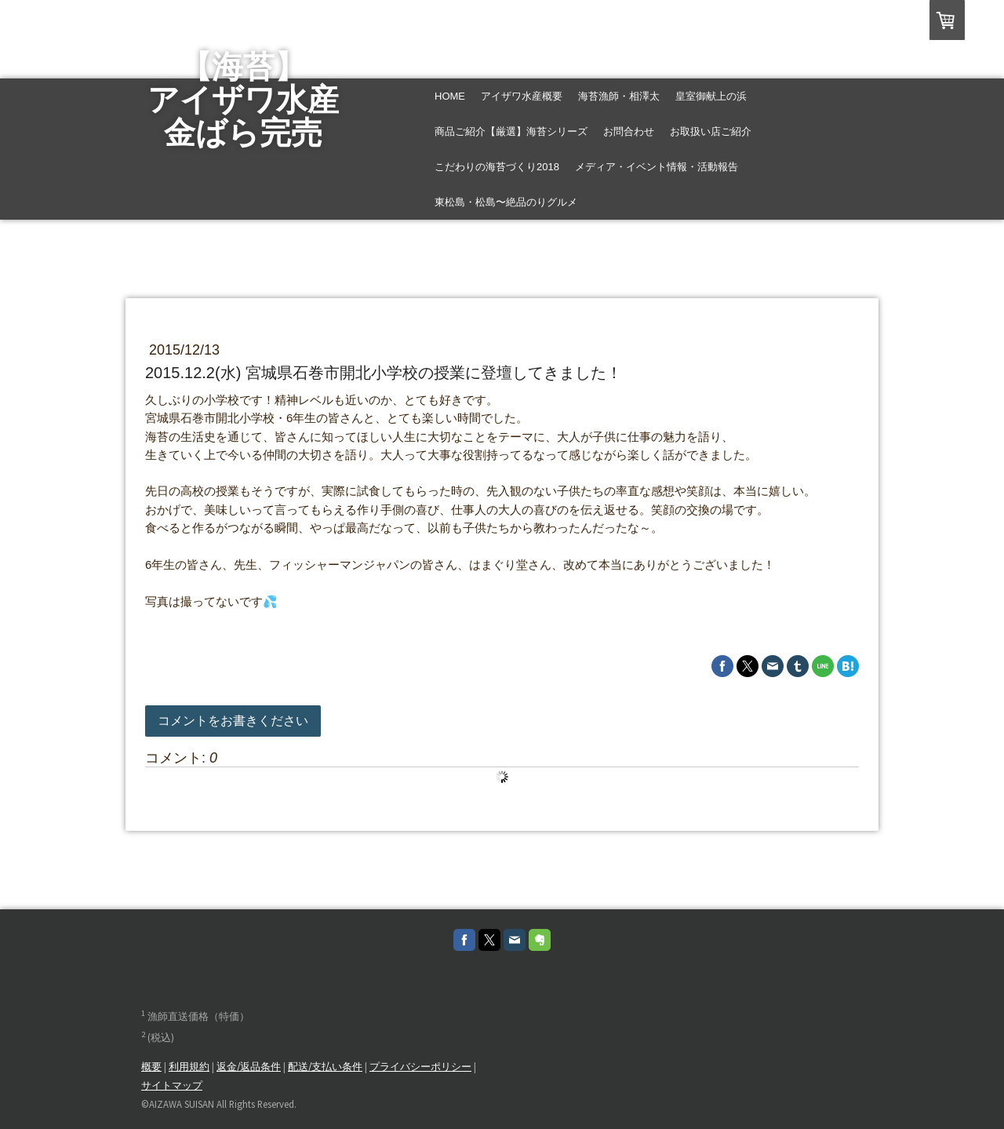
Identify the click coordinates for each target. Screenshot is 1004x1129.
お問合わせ (628, 131)
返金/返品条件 (248, 1066)
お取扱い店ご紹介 (710, 131)
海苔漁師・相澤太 (619, 96)
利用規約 (189, 1066)
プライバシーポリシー (420, 1066)
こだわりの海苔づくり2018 (497, 167)
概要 (151, 1066)
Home (450, 96)
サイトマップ (171, 1085)
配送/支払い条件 (325, 1066)
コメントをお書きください (233, 720)
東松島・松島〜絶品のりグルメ (506, 202)
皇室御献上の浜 (711, 96)
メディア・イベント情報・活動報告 (656, 167)
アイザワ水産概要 (521, 96)
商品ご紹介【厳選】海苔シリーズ (511, 131)
